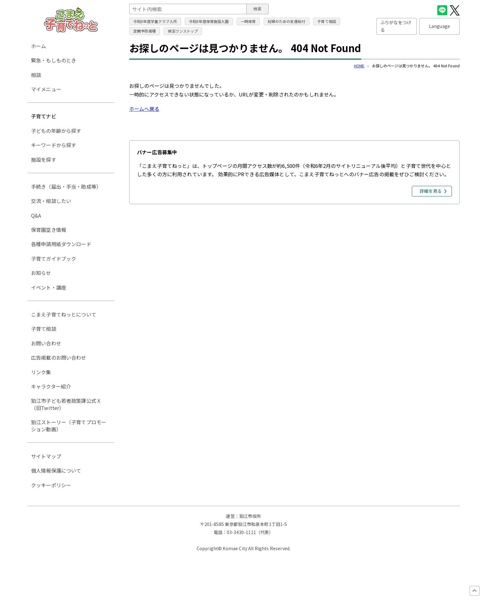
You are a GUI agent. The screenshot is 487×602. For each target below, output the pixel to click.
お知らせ (41, 272)
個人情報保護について (56, 470)
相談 (36, 75)
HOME (359, 65)
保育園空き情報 (48, 229)
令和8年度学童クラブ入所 (155, 21)
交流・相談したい (51, 200)
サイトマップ (46, 456)
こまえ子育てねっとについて (63, 314)
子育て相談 (326, 21)
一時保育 (248, 21)
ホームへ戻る (144, 108)
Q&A (36, 215)
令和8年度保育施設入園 (209, 21)
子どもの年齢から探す (56, 130)
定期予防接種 (144, 31)
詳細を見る (431, 191)
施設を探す (43, 159)
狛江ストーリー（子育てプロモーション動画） (68, 425)
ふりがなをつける (395, 26)
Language (439, 26)
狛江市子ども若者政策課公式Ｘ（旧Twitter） (66, 404)
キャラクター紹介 (51, 386)
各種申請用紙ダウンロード (61, 244)
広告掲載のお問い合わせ (58, 357)
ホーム (38, 46)
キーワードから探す (53, 145)
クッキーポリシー (51, 485)
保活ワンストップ (183, 31)
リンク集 (41, 372)
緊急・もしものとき (53, 60)
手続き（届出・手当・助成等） (66, 186)
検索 (257, 9)
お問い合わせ (46, 343)
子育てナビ (43, 116)
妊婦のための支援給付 (287, 21)
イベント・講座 (48, 287)
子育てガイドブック (53, 258)
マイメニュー (46, 89)
